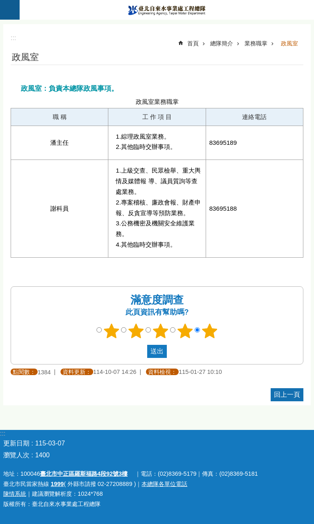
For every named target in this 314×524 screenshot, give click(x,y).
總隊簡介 (221, 43)
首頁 (193, 43)
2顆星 (136, 331)
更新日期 (16, 443)
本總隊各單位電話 (164, 484)
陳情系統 (14, 493)
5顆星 (210, 331)
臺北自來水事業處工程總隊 (167, 10)
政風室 (289, 43)
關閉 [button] (10, 10)
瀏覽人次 (16, 455)
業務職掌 (255, 43)
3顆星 (160, 331)
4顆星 (185, 331)
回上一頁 (287, 394)
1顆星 (111, 331)
